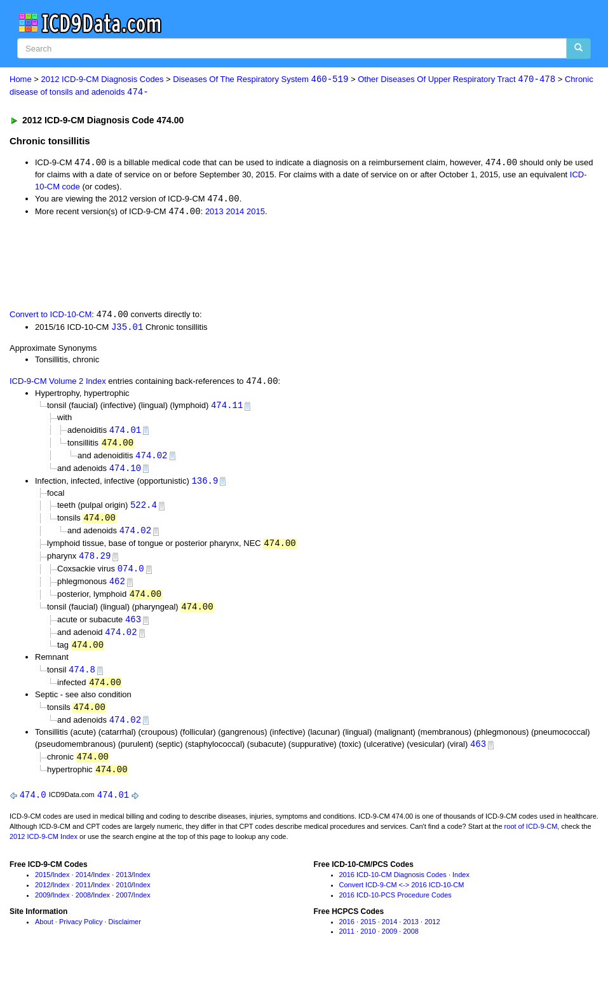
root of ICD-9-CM (531, 838)
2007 (123, 907)
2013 (214, 213)
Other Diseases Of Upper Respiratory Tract (456, 80)
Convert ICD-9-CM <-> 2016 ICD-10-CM (401, 897)
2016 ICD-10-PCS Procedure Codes (395, 907)
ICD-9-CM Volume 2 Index (58, 384)
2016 (347, 934)
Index (61, 887)
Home (21, 80)
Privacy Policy (80, 934)
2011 (83, 897)
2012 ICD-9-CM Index (44, 848)
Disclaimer (125, 934)
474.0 (33, 807)
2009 (42, 907)
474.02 (151, 459)
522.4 (143, 510)
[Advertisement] (236, 263)
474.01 (125, 433)
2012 (42, 897)
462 (117, 589)
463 (133, 628)
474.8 (82, 679)
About (44, 934)
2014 (235, 213)
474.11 (227, 408)
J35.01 (127, 329)
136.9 (204, 485)
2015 (256, 213)
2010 (123, 897)
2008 (83, 907)
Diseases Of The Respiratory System (260, 80)
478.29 (95, 563)
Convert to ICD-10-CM (50, 316)
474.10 (125, 473)
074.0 (131, 575)
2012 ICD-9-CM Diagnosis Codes (102, 80)
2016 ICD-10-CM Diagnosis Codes (393, 887)
